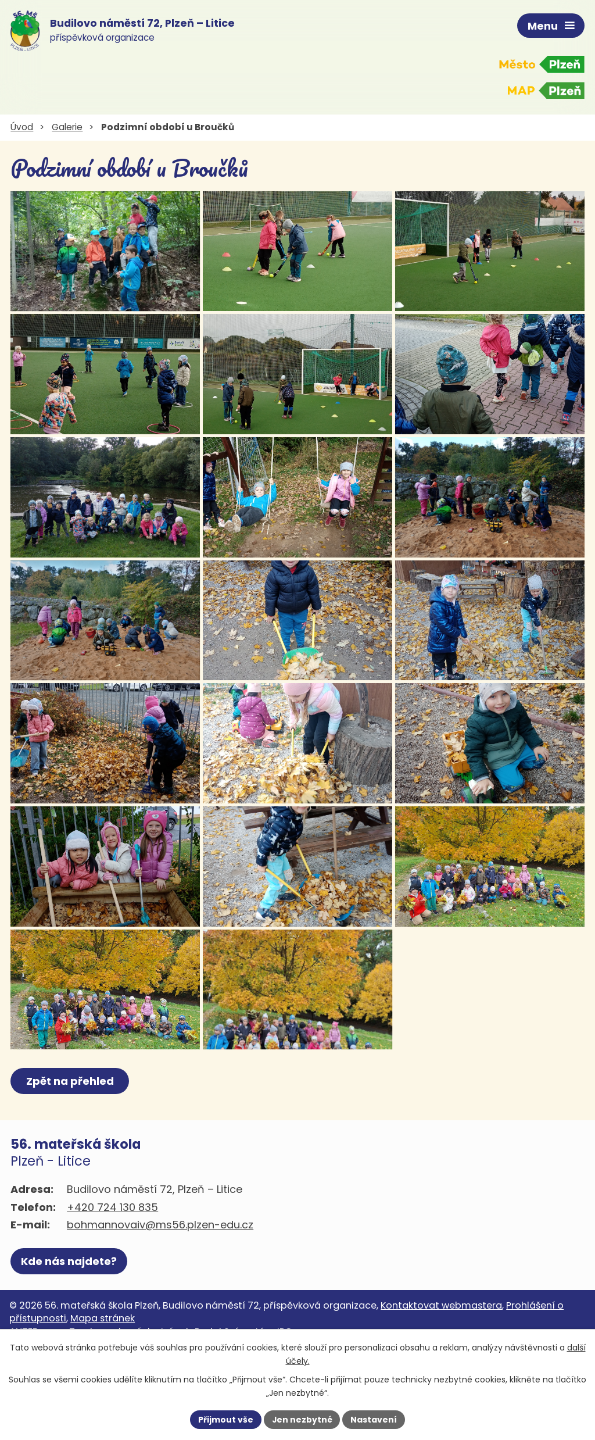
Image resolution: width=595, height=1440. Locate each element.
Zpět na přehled (70, 1135)
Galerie (67, 127)
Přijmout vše (225, 1419)
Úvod (21, 127)
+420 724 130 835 (112, 1261)
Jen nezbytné (301, 1419)
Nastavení (374, 1419)
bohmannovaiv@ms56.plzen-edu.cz (160, 1279)
